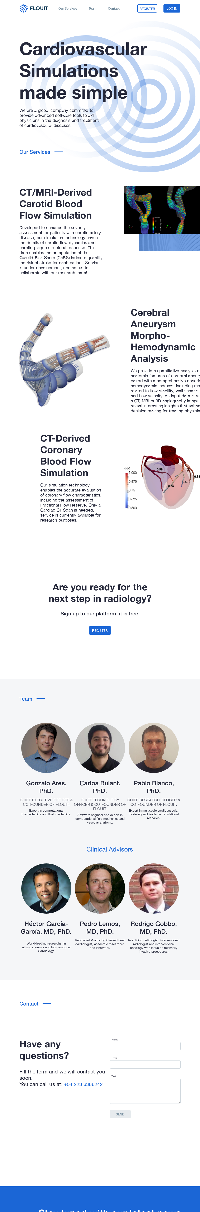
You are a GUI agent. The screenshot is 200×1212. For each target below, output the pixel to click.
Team (93, 8)
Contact (114, 8)
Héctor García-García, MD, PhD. (46, 927)
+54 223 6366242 (83, 1084)
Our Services (69, 8)
